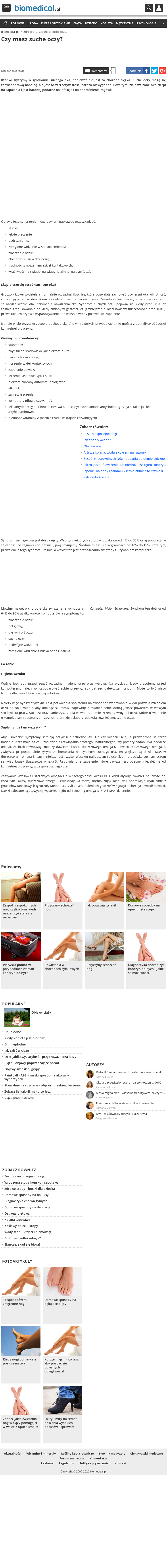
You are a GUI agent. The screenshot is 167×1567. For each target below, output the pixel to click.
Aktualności (12, 1453)
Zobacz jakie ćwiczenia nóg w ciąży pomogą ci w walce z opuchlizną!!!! (20, 1423)
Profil (159, 8)
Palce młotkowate (96, 477)
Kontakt (121, 1463)
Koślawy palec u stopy (21, 1226)
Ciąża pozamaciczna (19, 1098)
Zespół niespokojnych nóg (24, 1176)
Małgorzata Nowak (106, 1118)
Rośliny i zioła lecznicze (77, 1453)
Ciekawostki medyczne (146, 1453)
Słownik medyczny (112, 1453)
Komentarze (99, 71)
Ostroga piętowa (17, 1213)
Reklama (47, 1463)
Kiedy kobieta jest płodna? (24, 1038)
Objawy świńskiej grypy (22, 1069)
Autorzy (95, 1064)
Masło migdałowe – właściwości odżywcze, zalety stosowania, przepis (130, 1093)
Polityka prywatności (94, 1463)
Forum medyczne (72, 1458)
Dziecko (91, 23)
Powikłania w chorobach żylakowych (62, 967)
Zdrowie (17, 23)
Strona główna (4, 23)
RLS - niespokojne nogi (100, 434)
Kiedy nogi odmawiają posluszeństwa (19, 1361)
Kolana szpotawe (17, 1219)
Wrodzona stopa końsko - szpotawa (31, 1182)
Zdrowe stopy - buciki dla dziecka (29, 1188)
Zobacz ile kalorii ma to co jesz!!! (28, 1091)
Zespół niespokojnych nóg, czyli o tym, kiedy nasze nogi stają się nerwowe (20, 911)
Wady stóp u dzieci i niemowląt (28, 1232)
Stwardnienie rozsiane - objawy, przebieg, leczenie (42, 1085)
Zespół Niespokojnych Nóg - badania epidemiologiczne (124, 458)
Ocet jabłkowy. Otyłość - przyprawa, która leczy (40, 1057)
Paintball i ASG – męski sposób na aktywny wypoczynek (36, 1077)
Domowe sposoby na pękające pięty (60, 1302)
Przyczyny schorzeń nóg (60, 907)
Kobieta (106, 23)
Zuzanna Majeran (106, 1107)
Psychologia (146, 23)
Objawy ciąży (41, 1012)
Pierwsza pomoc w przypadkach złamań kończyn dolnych (18, 969)
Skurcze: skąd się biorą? (22, 1244)
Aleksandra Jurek (105, 1087)
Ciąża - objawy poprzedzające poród (31, 1063)
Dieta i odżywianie (55, 23)
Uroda (32, 23)
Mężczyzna (124, 23)
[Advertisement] (83, 54)
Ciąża (77, 23)
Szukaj (149, 8)
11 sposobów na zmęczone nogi (15, 1302)
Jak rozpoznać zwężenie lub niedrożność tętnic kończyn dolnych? (125, 465)
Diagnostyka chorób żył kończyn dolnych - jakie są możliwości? (146, 969)
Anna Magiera (104, 1097)
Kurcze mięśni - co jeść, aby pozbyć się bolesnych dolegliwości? (61, 1365)
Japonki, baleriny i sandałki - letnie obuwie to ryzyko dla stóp (125, 471)
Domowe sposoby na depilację (27, 1207)
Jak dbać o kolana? (97, 440)
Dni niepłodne (15, 1044)
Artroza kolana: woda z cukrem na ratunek (115, 452)
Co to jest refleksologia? (22, 1238)
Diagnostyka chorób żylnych (25, 1201)
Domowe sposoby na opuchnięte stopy (144, 907)
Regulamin (66, 1463)
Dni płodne (12, 1032)
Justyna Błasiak (104, 1076)
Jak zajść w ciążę (16, 1050)
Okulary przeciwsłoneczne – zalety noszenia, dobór (129, 1082)
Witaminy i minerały (41, 1453)
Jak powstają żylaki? (101, 905)
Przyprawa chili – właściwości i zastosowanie (125, 1103)
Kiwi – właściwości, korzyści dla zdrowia (121, 1114)
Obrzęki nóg (93, 446)
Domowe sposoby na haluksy (26, 1195)
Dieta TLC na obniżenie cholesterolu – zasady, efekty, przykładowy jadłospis (130, 1072)
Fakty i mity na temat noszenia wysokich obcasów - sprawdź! (60, 1423)
